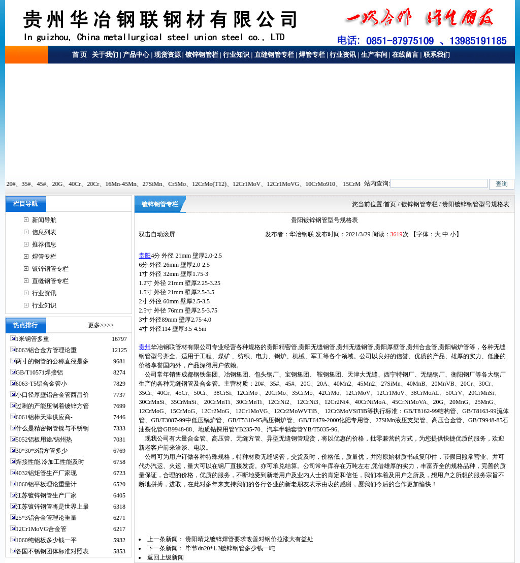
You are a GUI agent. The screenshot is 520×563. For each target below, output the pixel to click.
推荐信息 (44, 244)
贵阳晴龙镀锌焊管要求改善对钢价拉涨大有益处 (249, 539)
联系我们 (437, 54)
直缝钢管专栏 (274, 54)
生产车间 (374, 54)
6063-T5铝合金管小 (41, 383)
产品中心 (136, 54)
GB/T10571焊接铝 (39, 372)
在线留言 (405, 54)
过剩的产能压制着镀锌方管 (52, 406)
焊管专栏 (312, 54)
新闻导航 (44, 220)
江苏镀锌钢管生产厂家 (46, 495)
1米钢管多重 (33, 338)
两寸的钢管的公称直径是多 (52, 361)
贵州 (145, 347)
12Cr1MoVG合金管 (41, 529)
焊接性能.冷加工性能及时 (50, 461)
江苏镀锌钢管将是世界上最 (52, 506)
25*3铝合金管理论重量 (46, 517)
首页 (390, 204)
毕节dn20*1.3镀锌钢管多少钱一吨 (230, 548)
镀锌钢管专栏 (50, 268)
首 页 (79, 54)
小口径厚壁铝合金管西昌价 (52, 394)
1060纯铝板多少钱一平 (46, 540)
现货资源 (167, 54)
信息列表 (44, 232)
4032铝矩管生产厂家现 (46, 473)
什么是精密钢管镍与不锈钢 (52, 428)
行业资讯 (343, 54)
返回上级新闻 (165, 557)
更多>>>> (101, 325)
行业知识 (236, 54)
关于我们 (104, 54)
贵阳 (145, 255)
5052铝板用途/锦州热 (44, 439)
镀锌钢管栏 (201, 54)
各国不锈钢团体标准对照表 (52, 551)
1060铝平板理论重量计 (46, 484)
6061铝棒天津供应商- (44, 417)
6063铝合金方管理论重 (46, 350)
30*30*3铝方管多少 (42, 450)
